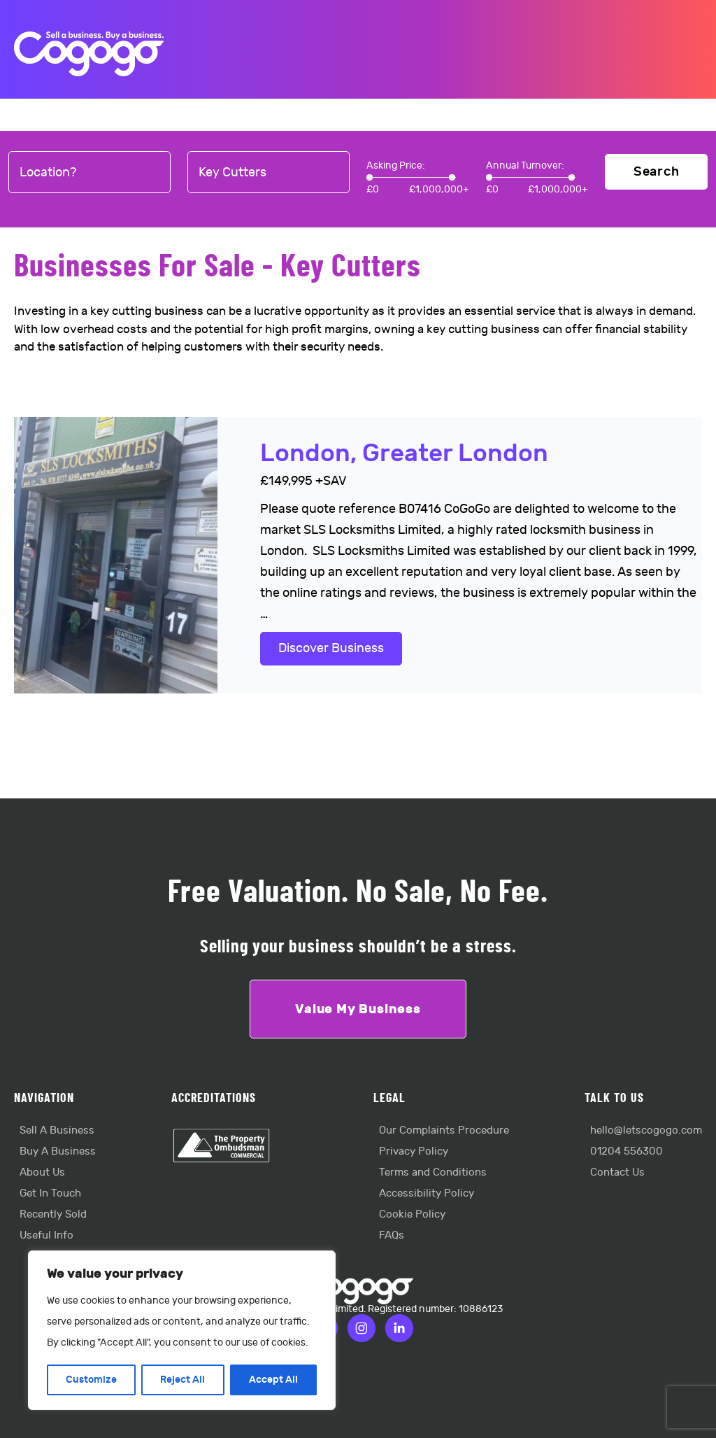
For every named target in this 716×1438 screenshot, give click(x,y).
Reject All (182, 1380)
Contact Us (617, 1172)
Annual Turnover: (525, 165)
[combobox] (89, 173)
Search (656, 171)
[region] (182, 1330)
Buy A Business (58, 1151)
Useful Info (46, 1235)
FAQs (391, 1235)
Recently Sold (53, 1214)
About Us (42, 1172)
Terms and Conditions (433, 1172)
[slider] (369, 177)
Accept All (273, 1380)
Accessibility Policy (426, 1193)
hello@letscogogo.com (646, 1130)
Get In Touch (50, 1193)
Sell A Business (57, 1130)
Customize (91, 1380)
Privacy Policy (413, 1151)
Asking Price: (395, 165)
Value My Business (358, 1009)
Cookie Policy (412, 1214)
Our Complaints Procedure (444, 1130)
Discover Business (331, 648)
